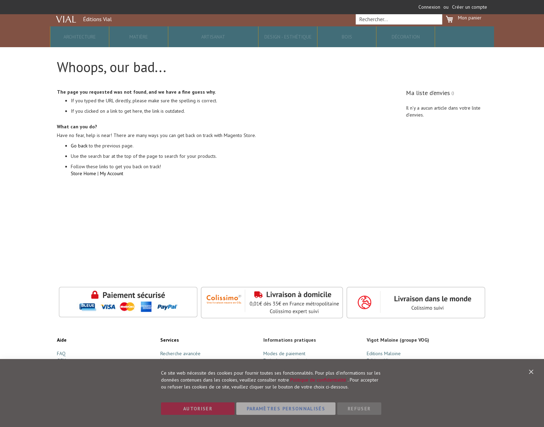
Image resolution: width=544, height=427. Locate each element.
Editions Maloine (384, 353)
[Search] (435, 29)
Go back (79, 158)
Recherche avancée (180, 353)
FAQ (61, 353)
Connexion (429, 7)
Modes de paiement (284, 353)
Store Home (83, 186)
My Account (111, 186)
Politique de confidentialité (318, 380)
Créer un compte (469, 7)
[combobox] (398, 29)
